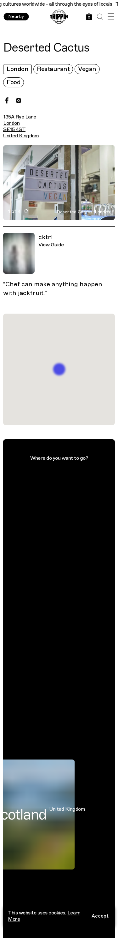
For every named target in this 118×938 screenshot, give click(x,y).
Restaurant (53, 69)
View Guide (51, 245)
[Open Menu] (111, 17)
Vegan (87, 69)
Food (13, 82)
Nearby (16, 16)
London (17, 69)
